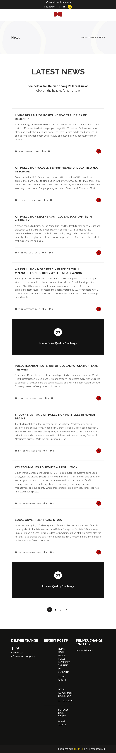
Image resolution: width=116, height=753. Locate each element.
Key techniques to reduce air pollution (46, 467)
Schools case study (63, 713)
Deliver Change (88, 37)
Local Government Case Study (39, 519)
